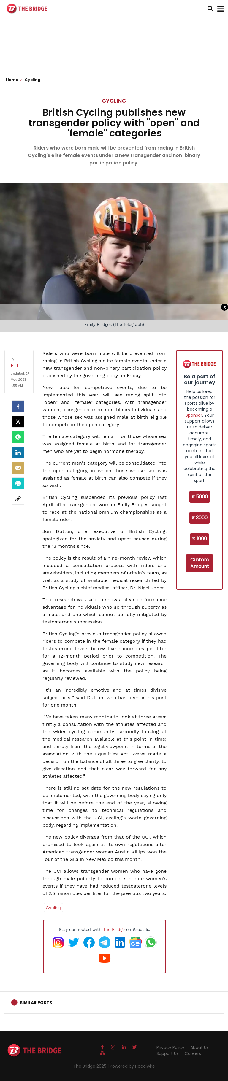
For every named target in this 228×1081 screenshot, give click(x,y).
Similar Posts (36, 1003)
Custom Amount (199, 563)
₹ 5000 (199, 496)
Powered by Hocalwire (132, 1066)
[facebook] (18, 406)
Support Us (167, 1053)
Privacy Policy (170, 1047)
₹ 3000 (199, 517)
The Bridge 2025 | (91, 1066)
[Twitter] (18, 422)
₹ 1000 (199, 538)
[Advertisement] (114, 53)
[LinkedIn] (18, 452)
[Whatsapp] (18, 437)
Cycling (114, 100)
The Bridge (114, 929)
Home (14, 79)
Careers (193, 1053)
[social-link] (18, 499)
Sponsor (194, 415)
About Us (199, 1047)
